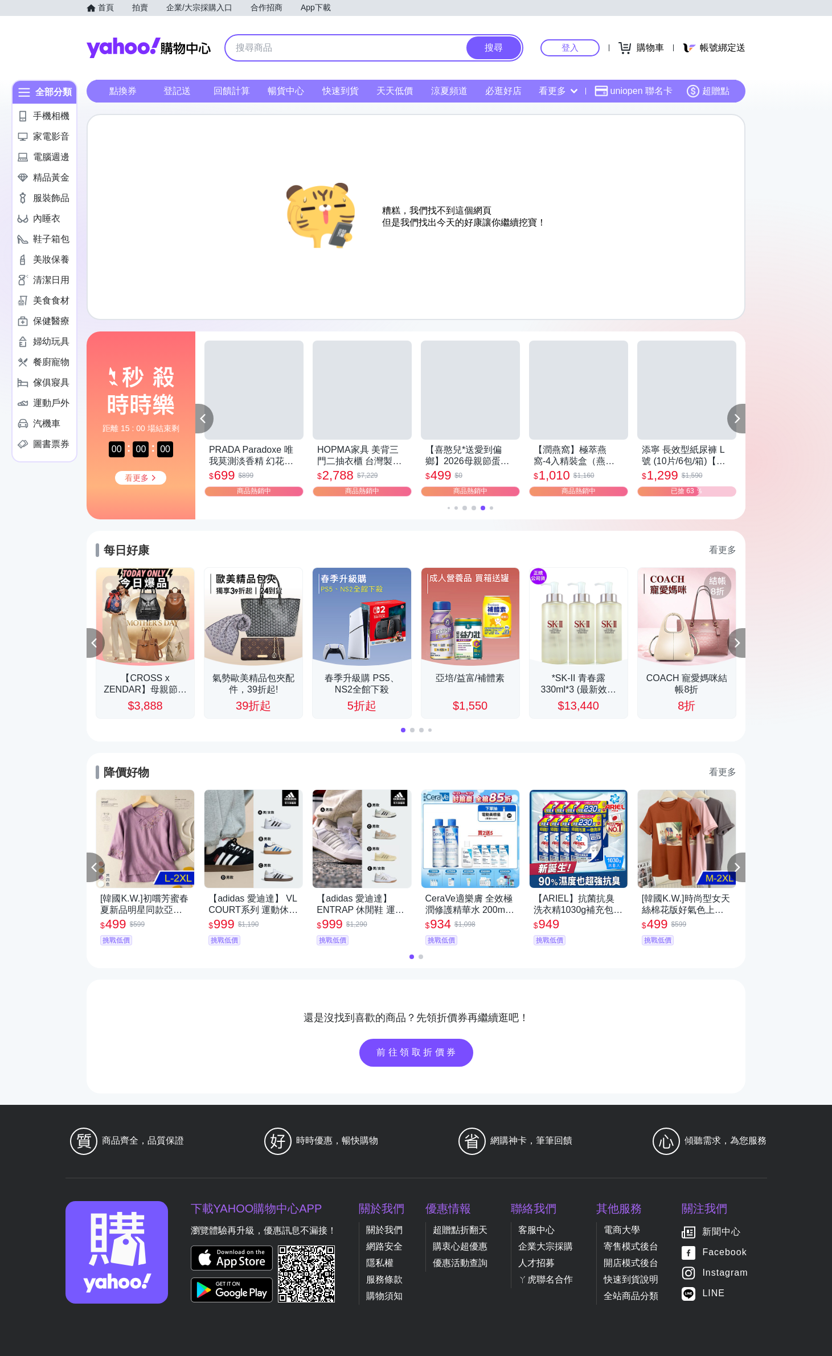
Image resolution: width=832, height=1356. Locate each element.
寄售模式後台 (631, 1246)
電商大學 (622, 1230)
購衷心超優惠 (460, 1246)
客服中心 (536, 1230)
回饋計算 (232, 91)
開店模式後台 (631, 1263)
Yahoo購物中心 (149, 48)
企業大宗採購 (545, 1246)
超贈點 (707, 91)
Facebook (724, 1252)
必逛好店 (503, 91)
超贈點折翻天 (460, 1230)
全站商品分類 (631, 1296)
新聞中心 (721, 1232)
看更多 (558, 91)
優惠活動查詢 (460, 1263)
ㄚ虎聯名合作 (545, 1279)
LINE (713, 1293)
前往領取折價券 (417, 1052)
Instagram (725, 1273)
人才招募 (536, 1263)
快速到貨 (340, 91)
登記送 (177, 91)
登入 (570, 47)
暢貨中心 (286, 91)
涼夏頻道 (449, 91)
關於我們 (384, 1230)
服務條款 (384, 1279)
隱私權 (380, 1263)
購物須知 (384, 1296)
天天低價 (394, 91)
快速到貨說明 (631, 1279)
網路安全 (384, 1246)
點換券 (123, 91)
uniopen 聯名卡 (634, 91)
